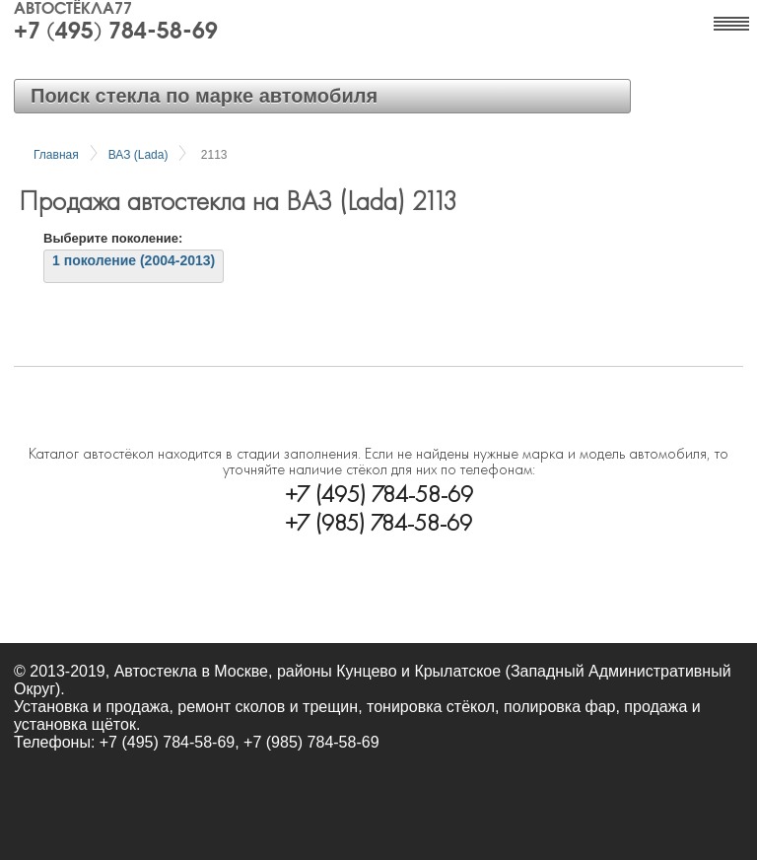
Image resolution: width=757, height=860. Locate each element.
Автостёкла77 (73, 10)
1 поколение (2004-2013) (133, 260)
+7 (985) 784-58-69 (378, 521)
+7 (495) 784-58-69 (116, 32)
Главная (56, 155)
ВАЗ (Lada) (138, 155)
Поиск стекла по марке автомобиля (204, 96)
